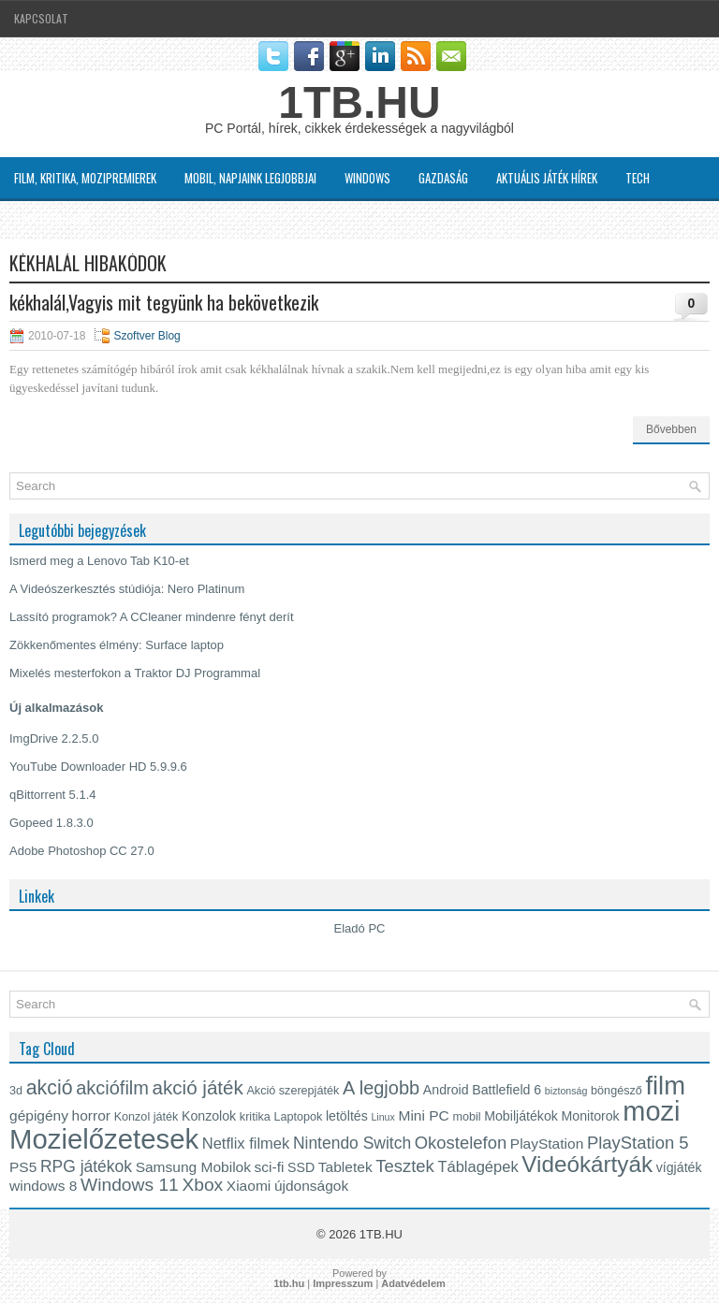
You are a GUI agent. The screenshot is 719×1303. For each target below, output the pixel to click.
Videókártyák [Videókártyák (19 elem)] (587, 1164)
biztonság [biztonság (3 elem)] (566, 1090)
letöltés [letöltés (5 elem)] (347, 1115)
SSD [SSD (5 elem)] (301, 1167)
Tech (637, 177)
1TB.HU (359, 102)
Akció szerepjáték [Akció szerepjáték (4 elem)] (292, 1090)
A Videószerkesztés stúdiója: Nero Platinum (126, 589)
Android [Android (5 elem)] (446, 1089)
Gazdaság (443, 177)
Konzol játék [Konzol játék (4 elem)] (146, 1116)
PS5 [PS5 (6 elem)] (23, 1167)
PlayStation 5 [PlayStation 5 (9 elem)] (638, 1142)
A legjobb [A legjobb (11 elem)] (381, 1088)
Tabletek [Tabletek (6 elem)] (345, 1167)
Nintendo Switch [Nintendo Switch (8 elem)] (352, 1143)
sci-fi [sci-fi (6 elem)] (270, 1167)
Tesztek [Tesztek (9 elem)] (404, 1166)
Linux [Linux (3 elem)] (382, 1116)
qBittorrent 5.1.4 (52, 795)
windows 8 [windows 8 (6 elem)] (43, 1186)
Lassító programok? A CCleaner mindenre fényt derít (151, 617)
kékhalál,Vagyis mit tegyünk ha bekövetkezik (163, 302)
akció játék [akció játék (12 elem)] (198, 1087)
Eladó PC (360, 928)
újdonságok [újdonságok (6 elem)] (311, 1186)
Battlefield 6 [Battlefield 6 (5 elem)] (506, 1089)
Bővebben (671, 429)
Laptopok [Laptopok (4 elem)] (297, 1116)
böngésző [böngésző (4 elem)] (616, 1090)
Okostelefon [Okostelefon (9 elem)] (460, 1142)
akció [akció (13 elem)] (49, 1088)
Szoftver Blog (52, 219)
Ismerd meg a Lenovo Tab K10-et (99, 561)
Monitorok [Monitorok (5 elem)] (591, 1115)
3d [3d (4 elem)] (15, 1090)
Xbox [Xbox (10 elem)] (202, 1184)
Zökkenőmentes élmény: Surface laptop (116, 645)
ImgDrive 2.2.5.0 (53, 738)
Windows (367, 177)
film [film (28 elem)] (665, 1085)
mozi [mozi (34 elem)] (651, 1111)
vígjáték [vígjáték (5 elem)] (679, 1167)
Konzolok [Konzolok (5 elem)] (209, 1115)
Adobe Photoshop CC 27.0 (81, 851)
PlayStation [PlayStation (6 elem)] (547, 1143)
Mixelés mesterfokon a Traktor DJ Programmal (134, 673)
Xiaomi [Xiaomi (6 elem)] (249, 1186)
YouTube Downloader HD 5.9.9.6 (98, 767)
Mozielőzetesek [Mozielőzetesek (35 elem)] (103, 1138)
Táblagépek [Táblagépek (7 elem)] (477, 1166)
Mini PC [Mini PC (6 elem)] (424, 1115)
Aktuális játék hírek (546, 177)
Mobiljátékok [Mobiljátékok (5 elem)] (521, 1115)
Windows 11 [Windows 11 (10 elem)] (130, 1184)
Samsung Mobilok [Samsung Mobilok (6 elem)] (193, 1167)
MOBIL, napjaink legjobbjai (250, 177)
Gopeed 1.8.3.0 (51, 823)
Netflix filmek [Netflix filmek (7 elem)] (246, 1143)
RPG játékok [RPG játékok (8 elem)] (86, 1166)
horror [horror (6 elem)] (91, 1115)
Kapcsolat (41, 18)
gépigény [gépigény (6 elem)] (38, 1115)
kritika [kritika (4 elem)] (255, 1116)
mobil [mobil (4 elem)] (466, 1116)
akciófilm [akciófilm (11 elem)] (112, 1088)
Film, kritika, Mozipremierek (85, 177)
